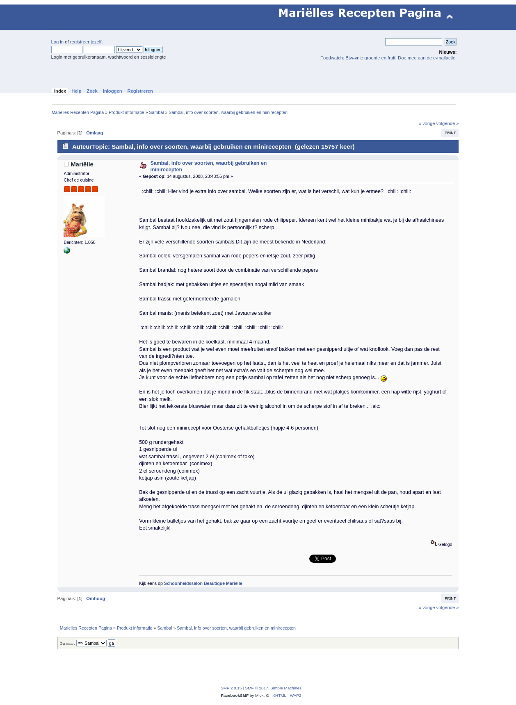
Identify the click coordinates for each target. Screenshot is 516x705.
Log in (57, 41)
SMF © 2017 (256, 688)
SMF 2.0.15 (231, 688)
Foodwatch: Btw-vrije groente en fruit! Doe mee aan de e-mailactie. (388, 57)
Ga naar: (67, 643)
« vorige (427, 123)
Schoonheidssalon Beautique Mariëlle (203, 583)
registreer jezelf (86, 41)
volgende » (447, 123)
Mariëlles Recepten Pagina (107, 17)
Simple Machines (285, 688)
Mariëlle (82, 164)
